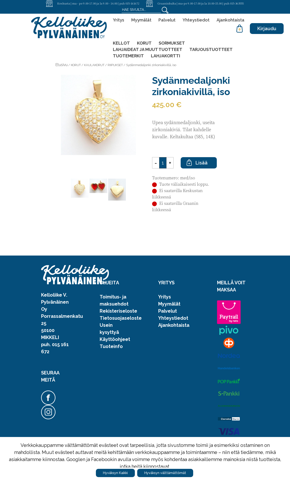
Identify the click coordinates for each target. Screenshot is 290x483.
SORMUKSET (172, 43)
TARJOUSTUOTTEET (211, 49)
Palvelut (166, 19)
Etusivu (61, 65)
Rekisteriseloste (118, 311)
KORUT (144, 43)
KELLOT (121, 43)
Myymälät (141, 19)
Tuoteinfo (111, 346)
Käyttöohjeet (115, 339)
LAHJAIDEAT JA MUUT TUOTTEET (147, 49)
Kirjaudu (266, 28)
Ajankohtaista (230, 19)
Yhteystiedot (196, 19)
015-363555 (237, 3)
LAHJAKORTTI (165, 55)
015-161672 (132, 3)
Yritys (118, 19)
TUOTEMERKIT (128, 55)
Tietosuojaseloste (121, 318)
